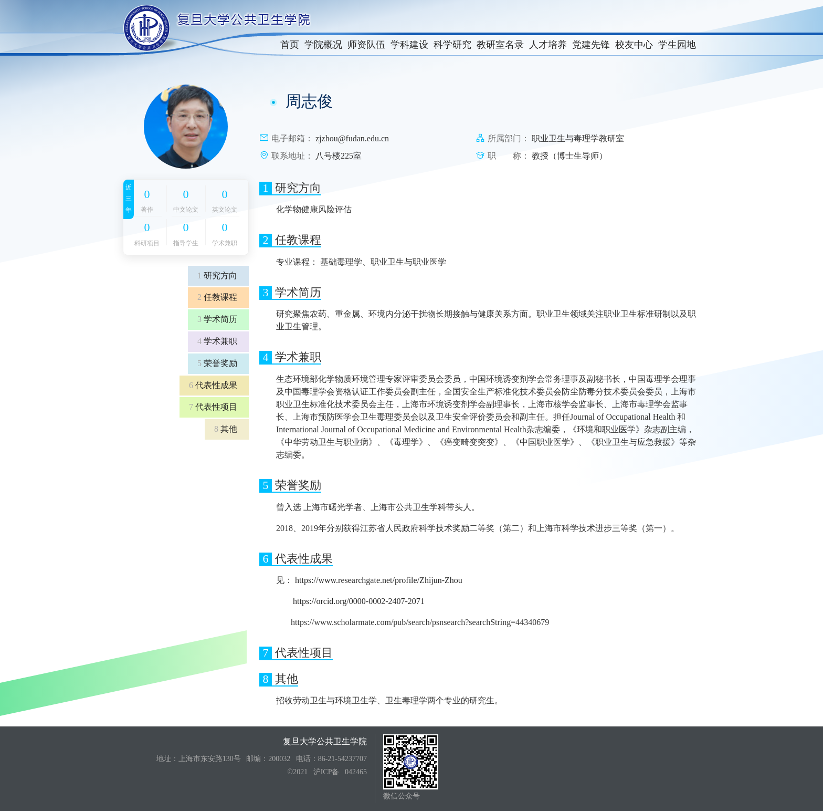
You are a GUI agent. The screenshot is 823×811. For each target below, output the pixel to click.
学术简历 (217, 319)
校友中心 (634, 44)
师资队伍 (366, 44)
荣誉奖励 (217, 363)
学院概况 (323, 44)
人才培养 (548, 44)
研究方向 (217, 275)
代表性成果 (213, 385)
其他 (225, 428)
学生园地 (677, 44)
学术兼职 (217, 341)
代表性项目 (213, 406)
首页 (289, 44)
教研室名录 (500, 44)
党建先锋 (591, 44)
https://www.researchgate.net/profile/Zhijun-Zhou (378, 580)
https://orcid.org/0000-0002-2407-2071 (359, 601)
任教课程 (217, 297)
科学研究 (452, 44)
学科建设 (409, 44)
